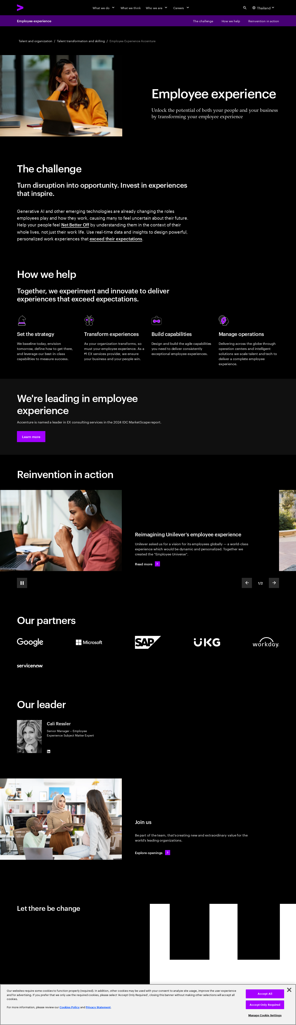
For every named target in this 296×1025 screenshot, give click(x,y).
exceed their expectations (116, 238)
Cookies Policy (70, 1007)
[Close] (289, 989)
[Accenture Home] (30, 7)
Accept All (265, 993)
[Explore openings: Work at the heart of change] (152, 852)
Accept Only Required (265, 1004)
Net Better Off (75, 224)
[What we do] (104, 7)
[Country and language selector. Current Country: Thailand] (264, 8)
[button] (31, 436)
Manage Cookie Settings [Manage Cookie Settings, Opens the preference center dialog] (265, 1015)
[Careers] (182, 7)
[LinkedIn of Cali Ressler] (48, 751)
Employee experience (34, 20)
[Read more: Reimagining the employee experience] (147, 564)
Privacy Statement (98, 1007)
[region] (148, 1004)
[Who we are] (157, 7)
